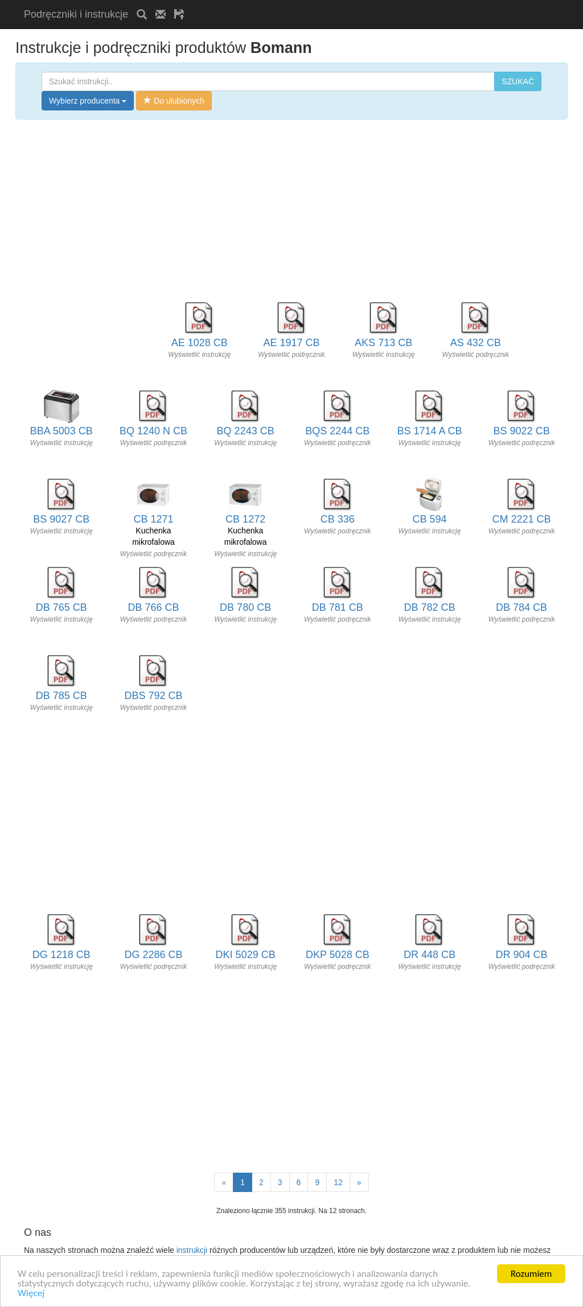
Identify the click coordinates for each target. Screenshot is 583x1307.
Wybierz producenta (87, 100)
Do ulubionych (173, 100)
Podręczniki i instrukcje (76, 14)
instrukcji (191, 1250)
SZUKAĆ (518, 81)
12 (338, 1182)
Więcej (31, 1299)
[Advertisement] (326, 4)
